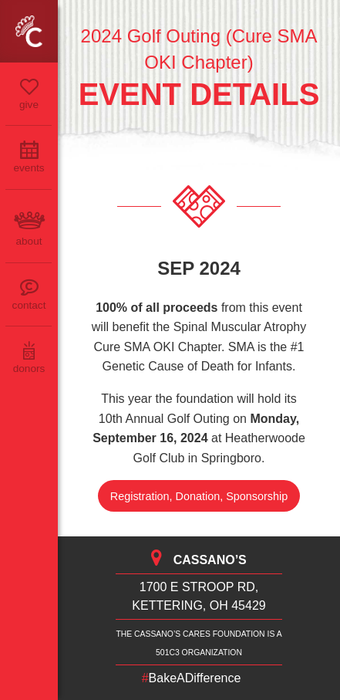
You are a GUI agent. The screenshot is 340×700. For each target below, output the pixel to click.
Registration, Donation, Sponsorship (199, 496)
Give (29, 104)
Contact (29, 305)
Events (28, 168)
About (28, 241)
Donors (29, 368)
